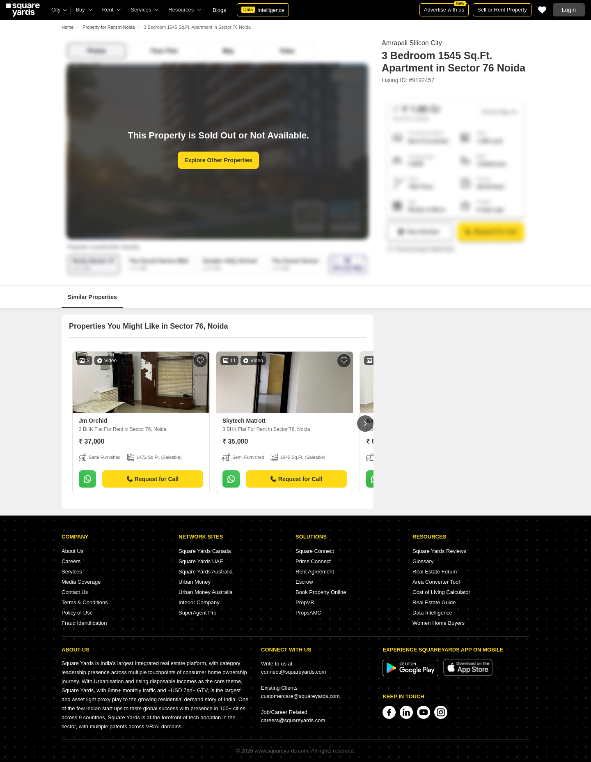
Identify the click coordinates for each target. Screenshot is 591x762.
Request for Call (153, 479)
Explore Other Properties (218, 160)
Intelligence (262, 10)
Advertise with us (445, 8)
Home (67, 27)
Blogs (219, 10)
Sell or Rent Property (502, 10)
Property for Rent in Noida (108, 27)
